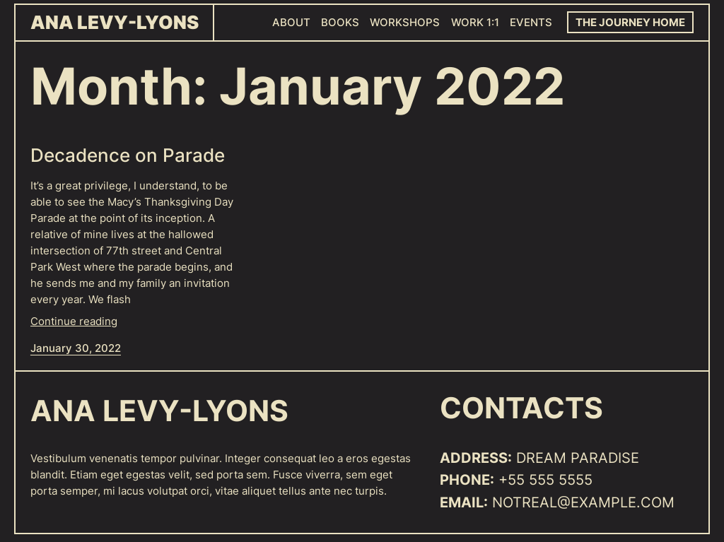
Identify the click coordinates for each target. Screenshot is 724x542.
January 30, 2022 (75, 348)
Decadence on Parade (127, 155)
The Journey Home (630, 22)
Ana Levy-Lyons (114, 22)
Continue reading (73, 321)
